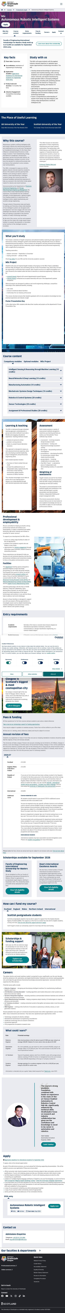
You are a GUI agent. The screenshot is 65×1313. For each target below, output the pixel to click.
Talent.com (45, 1071)
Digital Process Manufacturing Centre (16, 583)
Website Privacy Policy (40, 1260)
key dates (10, 259)
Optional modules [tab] (29, 361)
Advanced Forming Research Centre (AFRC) (13, 580)
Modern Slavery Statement (41, 1272)
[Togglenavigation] (61, 4)
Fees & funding (37, 32)
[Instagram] (17, 1296)
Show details (56, 668)
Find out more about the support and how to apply (28, 922)
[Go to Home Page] (2, 10)
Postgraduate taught (21, 10)
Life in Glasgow (12, 706)
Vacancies (36, 1281)
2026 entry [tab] (6, 1196)
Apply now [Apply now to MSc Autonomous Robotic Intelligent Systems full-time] (51, 1206)
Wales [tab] (23, 909)
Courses (9, 10)
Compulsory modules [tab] (11, 361)
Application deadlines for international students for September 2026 (22, 1160)
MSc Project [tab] (44, 361)
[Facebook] (3, 1296)
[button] (32, 370)
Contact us (61, 32)
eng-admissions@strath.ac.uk (16, 1239)
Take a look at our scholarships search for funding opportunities (19, 724)
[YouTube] (8, 1296)
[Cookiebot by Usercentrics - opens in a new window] (56, 637)
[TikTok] (21, 1296)
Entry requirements (27, 32)
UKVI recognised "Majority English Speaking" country (18, 1180)
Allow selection (32, 674)
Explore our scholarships (15, 960)
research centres (19, 574)
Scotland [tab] (6, 909)
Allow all (53, 674)
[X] (12, 1296)
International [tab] (48, 909)
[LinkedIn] (25, 1296)
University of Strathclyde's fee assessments (39, 786)
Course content (16, 32)
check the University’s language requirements (47, 1180)
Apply (54, 32)
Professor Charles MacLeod (46, 164)
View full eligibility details (15, 891)
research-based (9, 276)
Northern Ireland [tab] (34, 909)
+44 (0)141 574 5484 (17, 1237)
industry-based (9, 278)
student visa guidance (30, 839)
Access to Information (40, 1275)
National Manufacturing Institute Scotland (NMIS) (15, 581)
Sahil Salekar (46, 1144)
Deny (11, 674)
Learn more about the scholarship (49, 43)
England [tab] (15, 909)
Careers (46, 32)
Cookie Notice (37, 1263)
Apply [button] (5, 24)
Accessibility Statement (40, 1266)
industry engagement (19, 547)
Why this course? (5, 32)
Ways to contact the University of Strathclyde (13, 1288)
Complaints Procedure (40, 1278)
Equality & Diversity (39, 1269)
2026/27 (5, 755)
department (7, 567)
